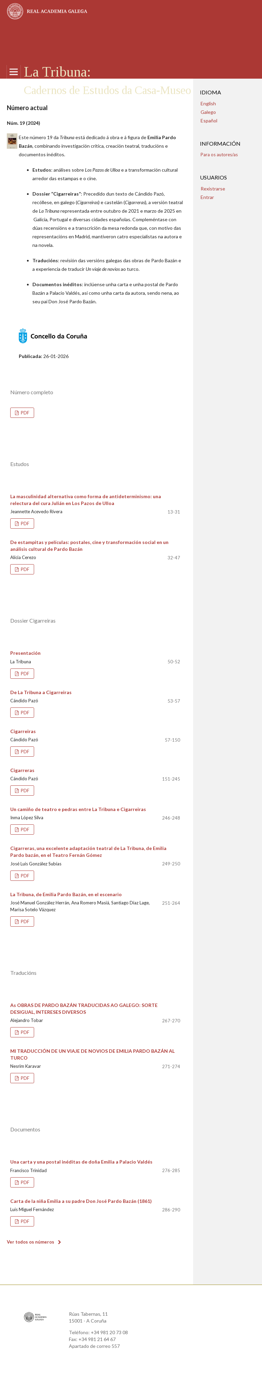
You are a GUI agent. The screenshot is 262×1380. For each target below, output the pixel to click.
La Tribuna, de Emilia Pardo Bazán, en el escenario (66, 894)
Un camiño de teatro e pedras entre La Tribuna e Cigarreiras (78, 809)
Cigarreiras (23, 731)
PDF (24, 412)
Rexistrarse (213, 188)
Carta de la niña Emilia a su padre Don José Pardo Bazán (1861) (81, 1201)
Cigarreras (22, 770)
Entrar (207, 197)
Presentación (25, 653)
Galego (208, 112)
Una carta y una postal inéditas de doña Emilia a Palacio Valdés (81, 1162)
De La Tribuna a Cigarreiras (41, 692)
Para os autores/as (219, 154)
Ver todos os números (30, 1242)
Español (209, 120)
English (208, 103)
